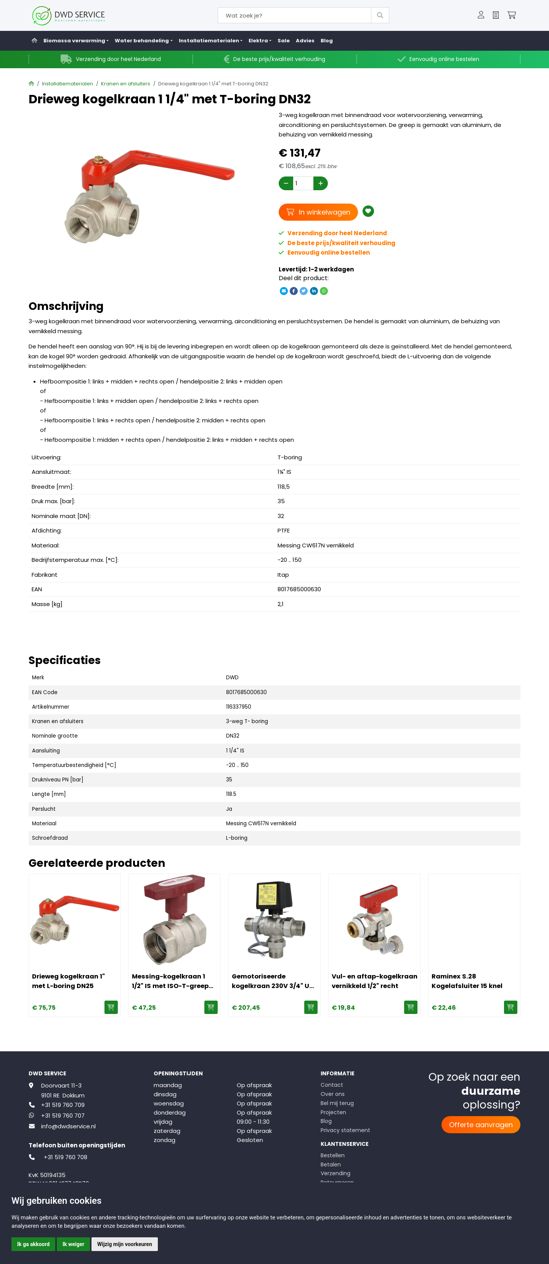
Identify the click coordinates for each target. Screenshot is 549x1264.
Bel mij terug (337, 1103)
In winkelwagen (318, 212)
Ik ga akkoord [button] (33, 1244)
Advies (305, 40)
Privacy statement (345, 1130)
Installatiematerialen (67, 83)
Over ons (333, 1094)
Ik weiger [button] (73, 1244)
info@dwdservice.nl (68, 1126)
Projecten (333, 1112)
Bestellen (333, 1155)
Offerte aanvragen (481, 1124)
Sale (284, 40)
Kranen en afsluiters (125, 83)
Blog (327, 40)
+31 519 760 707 (63, 1116)
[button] (481, 16)
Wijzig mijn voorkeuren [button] (124, 1244)
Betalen (331, 1164)
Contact (332, 1085)
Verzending (335, 1173)
